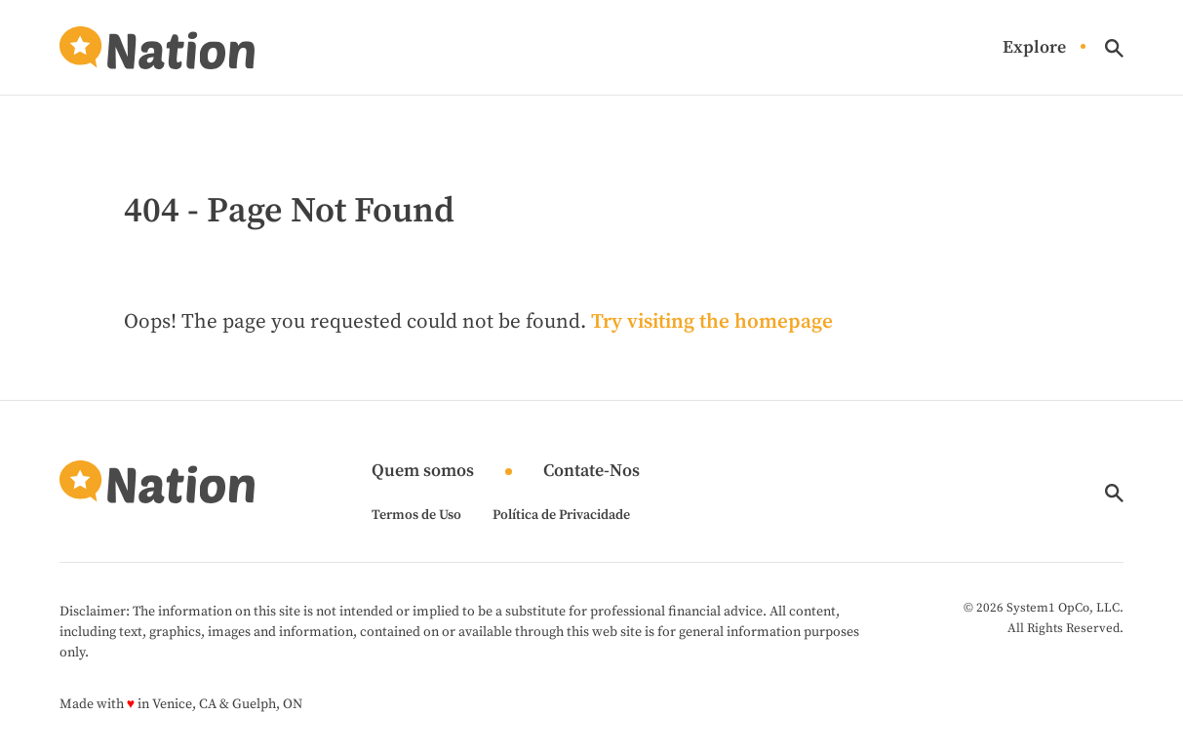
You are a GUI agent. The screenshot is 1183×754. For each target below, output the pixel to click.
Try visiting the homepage (712, 322)
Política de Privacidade (561, 515)
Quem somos (423, 471)
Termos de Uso (416, 515)
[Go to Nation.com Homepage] (157, 47)
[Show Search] (1114, 48)
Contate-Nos (591, 471)
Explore (1034, 48)
